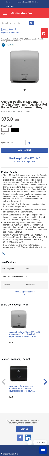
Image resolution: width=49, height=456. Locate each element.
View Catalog (10, 6)
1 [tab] (24, 90)
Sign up (24, 429)
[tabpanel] (24, 66)
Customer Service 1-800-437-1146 (27, 2)
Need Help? (15, 158)
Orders (8, 2)
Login (35, 33)
